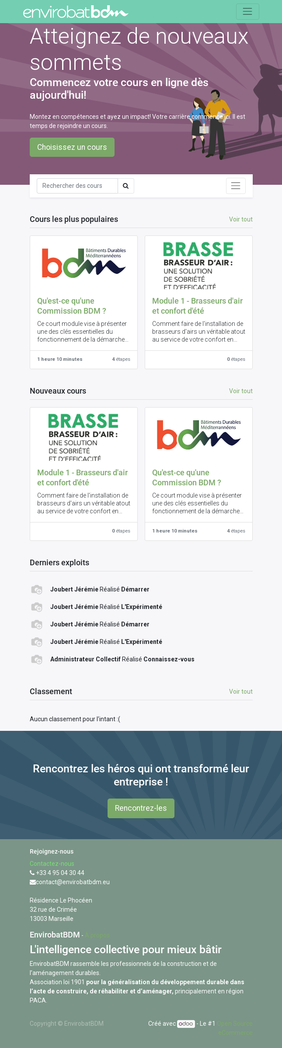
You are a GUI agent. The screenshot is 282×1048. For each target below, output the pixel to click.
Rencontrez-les (141, 808)
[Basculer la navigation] (235, 186)
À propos (97, 935)
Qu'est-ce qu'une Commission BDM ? (71, 306)
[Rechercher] (77, 186)
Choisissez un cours (72, 147)
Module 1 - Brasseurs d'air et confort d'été (197, 306)
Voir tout (241, 691)
